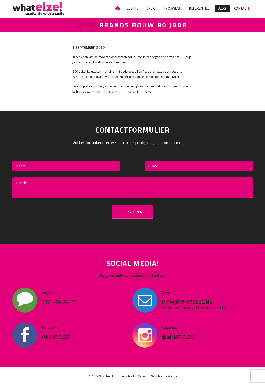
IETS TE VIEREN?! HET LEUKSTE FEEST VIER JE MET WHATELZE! (118, 8)
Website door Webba (163, 376)
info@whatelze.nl (186, 301)
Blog (222, 8)
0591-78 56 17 (58, 301)
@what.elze (177, 337)
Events (133, 8)
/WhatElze (55, 337)
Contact (241, 8)
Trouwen (171, 8)
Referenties (199, 8)
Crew (151, 8)
